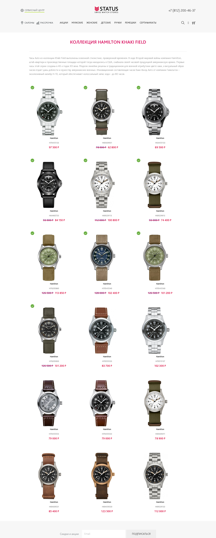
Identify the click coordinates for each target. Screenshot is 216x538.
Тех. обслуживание (52, 493)
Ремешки (130, 22)
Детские (106, 22)
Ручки (118, 22)
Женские (91, 22)
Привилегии (124, 489)
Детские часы (27, 501)
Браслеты (96, 501)
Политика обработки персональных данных (63, 505)
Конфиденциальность (128, 509)
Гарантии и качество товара (131, 493)
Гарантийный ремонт (53, 489)
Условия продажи (126, 501)
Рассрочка (122, 497)
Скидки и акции (69, 468)
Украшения (97, 493)
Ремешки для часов (101, 497)
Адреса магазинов (160, 497)
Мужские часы (27, 493)
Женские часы (27, 497)
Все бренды (26, 489)
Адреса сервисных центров (164, 501)
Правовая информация (129, 505)
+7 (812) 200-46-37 (181, 10)
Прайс (46, 497)
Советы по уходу (51, 501)
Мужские (77, 22)
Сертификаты (148, 22)
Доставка (122, 512)
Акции (64, 22)
